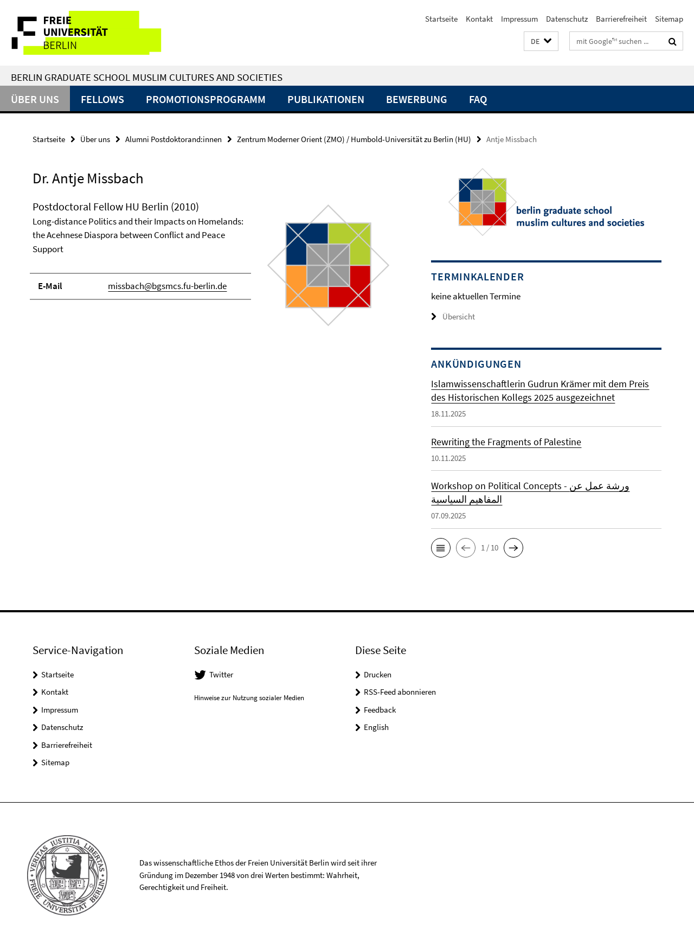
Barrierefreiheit (621, 19)
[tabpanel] (213, 269)
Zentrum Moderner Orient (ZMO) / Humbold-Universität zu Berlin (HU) (354, 139)
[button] (541, 41)
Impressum (519, 19)
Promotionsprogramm (206, 99)
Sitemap (669, 19)
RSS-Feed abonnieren (400, 692)
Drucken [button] (377, 674)
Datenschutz (567, 19)
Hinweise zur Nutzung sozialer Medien (249, 697)
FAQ (478, 99)
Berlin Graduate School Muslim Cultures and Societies (146, 77)
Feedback (380, 709)
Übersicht (453, 316)
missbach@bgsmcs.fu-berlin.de (167, 286)
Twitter (221, 674)
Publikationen (325, 99)
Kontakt (479, 19)
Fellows (102, 99)
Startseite (441, 19)
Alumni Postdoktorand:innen (173, 139)
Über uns (35, 99)
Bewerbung (416, 99)
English (376, 727)
